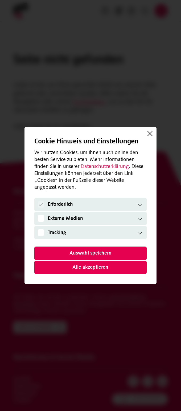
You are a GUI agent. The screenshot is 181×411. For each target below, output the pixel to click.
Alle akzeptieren (90, 267)
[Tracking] (41, 232)
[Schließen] (150, 133)
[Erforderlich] (41, 204)
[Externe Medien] (41, 218)
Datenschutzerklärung (105, 166)
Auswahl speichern (90, 253)
